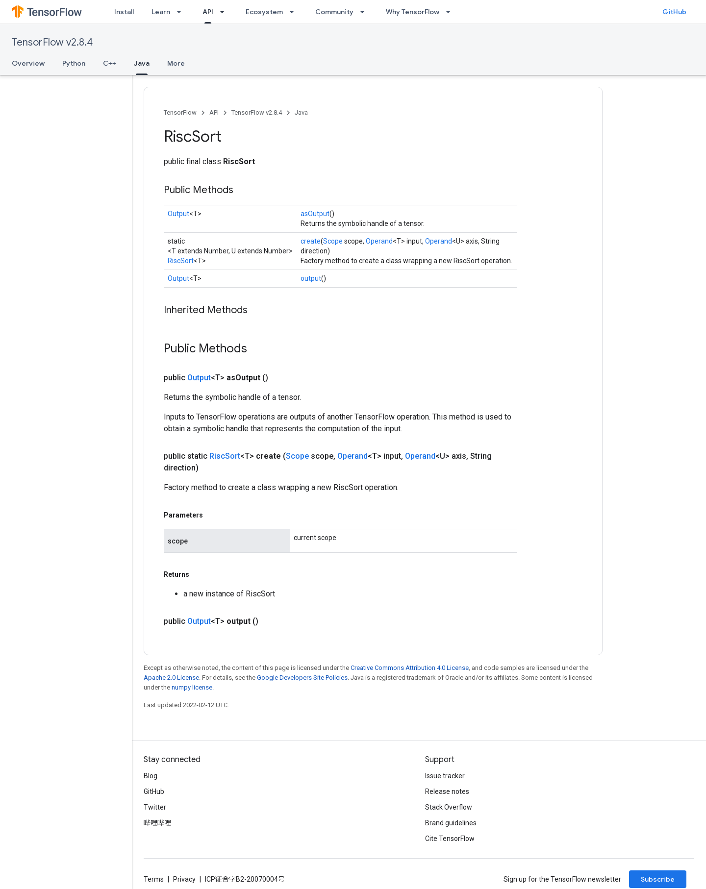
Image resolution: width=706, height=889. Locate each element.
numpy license (192, 687)
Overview (28, 63)
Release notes (447, 791)
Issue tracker (445, 776)
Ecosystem (264, 11)
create (311, 241)
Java (301, 112)
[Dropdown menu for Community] (365, 12)
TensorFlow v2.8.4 (52, 42)
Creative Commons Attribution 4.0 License (410, 667)
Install (124, 11)
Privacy (184, 879)
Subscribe (658, 879)
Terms (154, 879)
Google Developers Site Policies (302, 677)
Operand (379, 241)
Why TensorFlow (412, 11)
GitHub (674, 11)
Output (178, 214)
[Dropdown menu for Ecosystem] (294, 12)
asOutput (315, 214)
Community (334, 11)
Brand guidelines (451, 823)
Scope (333, 241)
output (311, 278)
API (214, 112)
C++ (109, 63)
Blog (150, 776)
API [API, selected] (207, 11)
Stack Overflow (448, 807)
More (176, 63)
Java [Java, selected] (142, 63)
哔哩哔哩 (157, 823)
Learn (160, 11)
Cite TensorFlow (450, 838)
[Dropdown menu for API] (225, 12)
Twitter (155, 807)
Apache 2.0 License (171, 677)
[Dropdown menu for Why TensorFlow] (451, 12)
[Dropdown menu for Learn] (182, 12)
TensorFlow (180, 112)
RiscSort (181, 261)
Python (73, 63)
